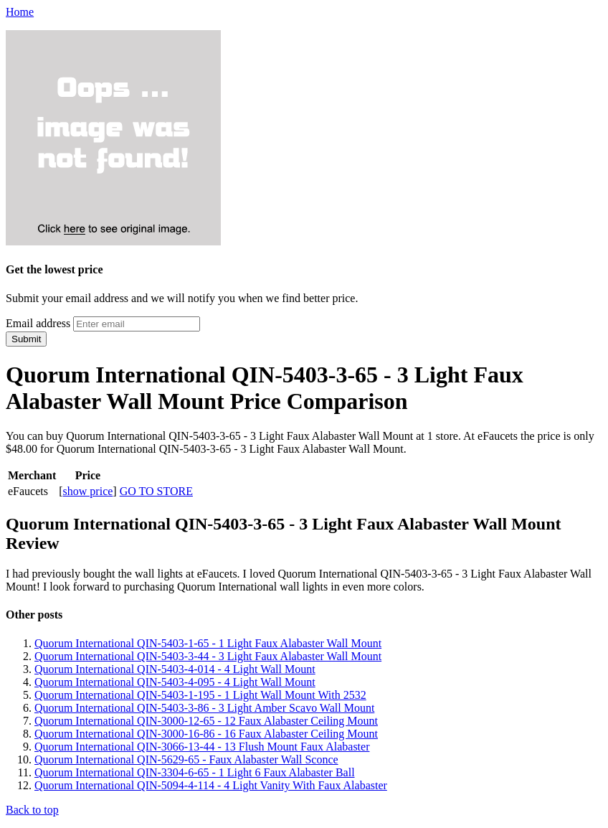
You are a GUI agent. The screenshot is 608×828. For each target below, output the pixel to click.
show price (88, 491)
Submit (26, 339)
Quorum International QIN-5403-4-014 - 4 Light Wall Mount (174, 669)
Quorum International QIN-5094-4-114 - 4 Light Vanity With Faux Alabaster (210, 785)
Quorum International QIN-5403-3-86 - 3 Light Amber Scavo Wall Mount (204, 708)
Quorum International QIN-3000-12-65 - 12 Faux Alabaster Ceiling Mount (206, 721)
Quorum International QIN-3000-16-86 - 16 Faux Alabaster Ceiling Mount (206, 734)
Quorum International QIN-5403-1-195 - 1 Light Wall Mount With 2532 (200, 695)
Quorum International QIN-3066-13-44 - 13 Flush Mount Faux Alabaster (201, 746)
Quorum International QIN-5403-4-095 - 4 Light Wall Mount (174, 682)
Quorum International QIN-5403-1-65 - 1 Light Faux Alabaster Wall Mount (207, 643)
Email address (38, 323)
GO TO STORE (156, 491)
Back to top (32, 810)
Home (20, 12)
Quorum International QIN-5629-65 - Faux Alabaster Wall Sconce (186, 759)
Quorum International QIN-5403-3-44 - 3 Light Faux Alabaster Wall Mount (207, 656)
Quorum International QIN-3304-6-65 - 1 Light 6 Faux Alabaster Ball (194, 772)
